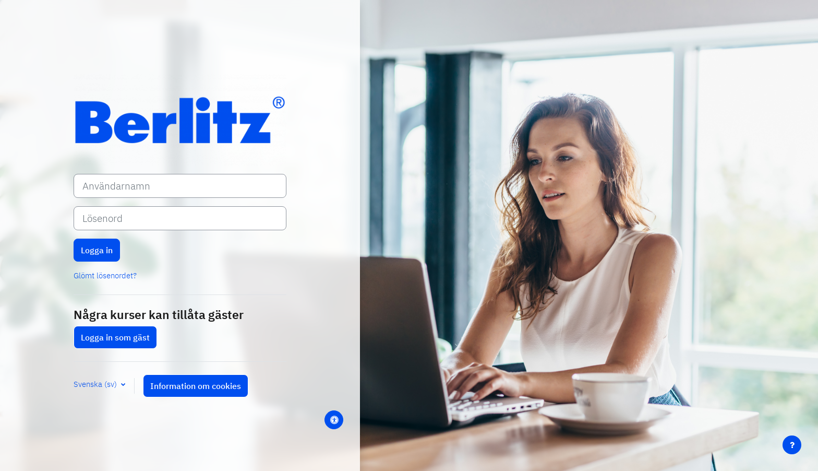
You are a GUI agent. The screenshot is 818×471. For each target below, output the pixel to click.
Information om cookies (195, 386)
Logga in (97, 250)
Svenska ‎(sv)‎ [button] (96, 384)
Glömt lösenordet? (105, 275)
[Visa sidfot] (792, 444)
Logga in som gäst (115, 337)
